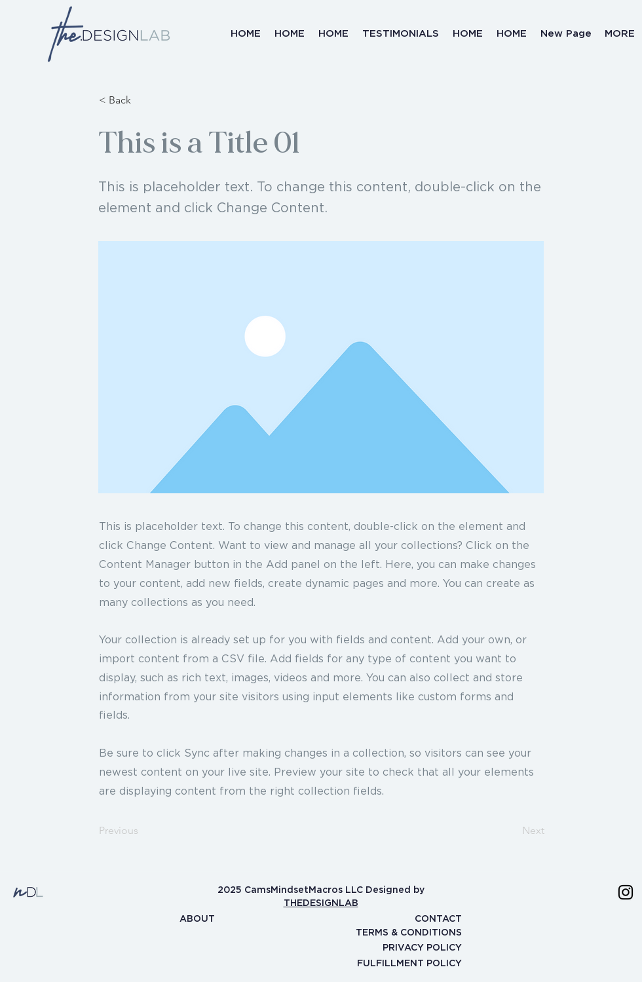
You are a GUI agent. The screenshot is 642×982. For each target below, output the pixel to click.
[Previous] (142, 831)
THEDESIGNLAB (321, 902)
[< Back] (142, 100)
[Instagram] (625, 892)
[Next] (511, 831)
